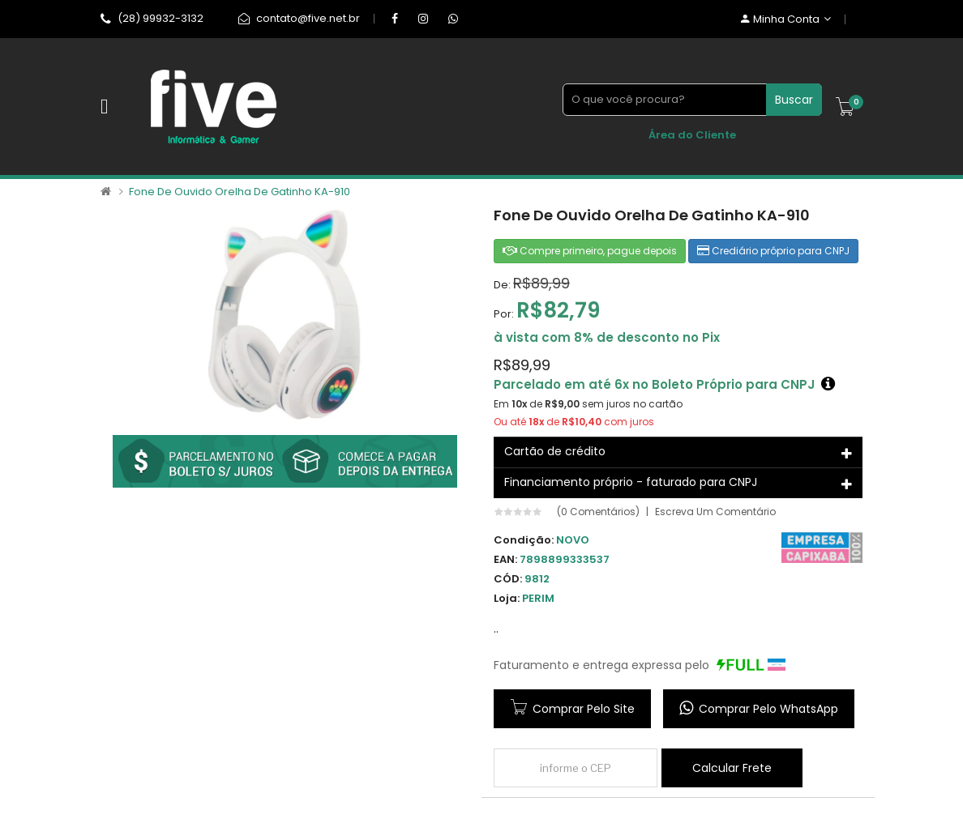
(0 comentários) (598, 512)
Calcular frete (732, 768)
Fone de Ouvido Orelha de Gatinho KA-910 (239, 191)
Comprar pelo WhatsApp (758, 708)
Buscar (794, 100)
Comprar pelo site (584, 709)
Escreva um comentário (715, 512)
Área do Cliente (692, 135)
